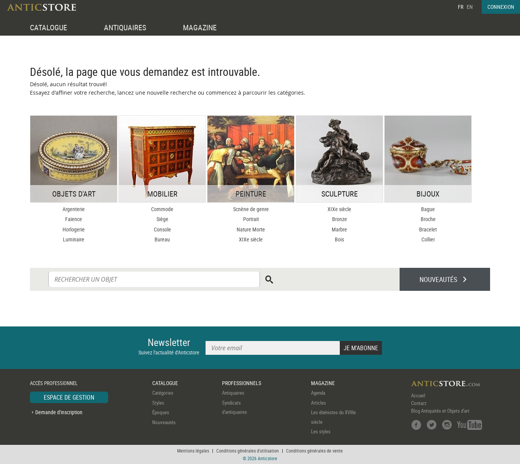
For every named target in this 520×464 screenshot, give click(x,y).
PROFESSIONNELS (241, 383)
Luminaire (73, 239)
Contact (418, 403)
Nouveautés (164, 422)
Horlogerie (74, 229)
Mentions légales (193, 451)
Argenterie (74, 209)
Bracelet (428, 229)
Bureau (162, 239)
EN (470, 6)
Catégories (162, 392)
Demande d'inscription (58, 412)
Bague (428, 209)
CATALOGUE (48, 27)
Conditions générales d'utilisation (247, 451)
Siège (162, 219)
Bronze (339, 219)
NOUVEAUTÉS (438, 279)
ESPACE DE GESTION (69, 397)
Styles (158, 402)
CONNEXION (500, 6)
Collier (428, 239)
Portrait (251, 219)
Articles (318, 402)
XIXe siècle (251, 239)
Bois (339, 239)
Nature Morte (251, 229)
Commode (162, 209)
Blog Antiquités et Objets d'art (440, 410)
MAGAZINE (200, 27)
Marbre (339, 229)
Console (162, 229)
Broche (428, 219)
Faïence (73, 219)
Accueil (418, 395)
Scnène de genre (251, 209)
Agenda (318, 392)
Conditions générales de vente (314, 451)
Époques (160, 412)
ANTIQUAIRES (125, 27)
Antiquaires (233, 392)
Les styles (321, 431)
